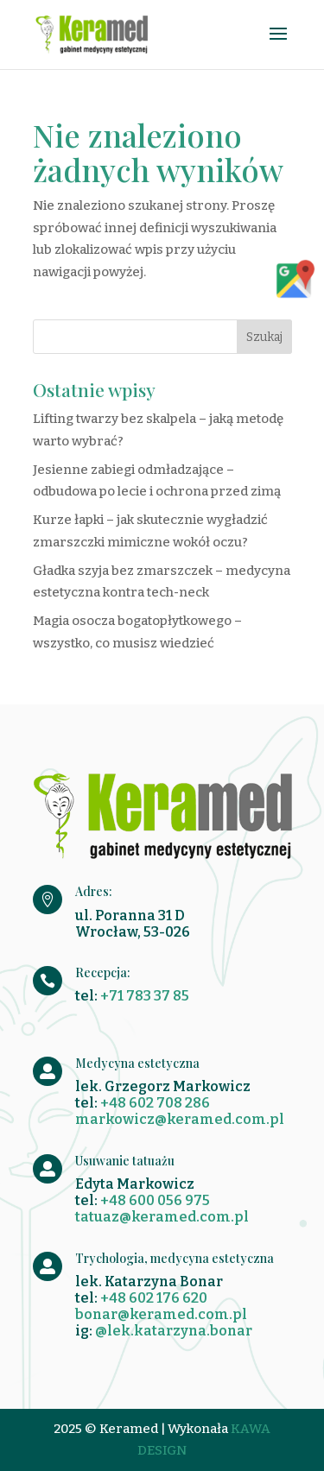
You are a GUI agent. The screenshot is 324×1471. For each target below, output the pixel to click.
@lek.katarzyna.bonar (173, 1331)
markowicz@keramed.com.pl (179, 1119)
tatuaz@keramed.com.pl (162, 1217)
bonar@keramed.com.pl (161, 1314)
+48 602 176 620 (153, 1298)
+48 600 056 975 (155, 1200)
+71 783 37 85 (144, 996)
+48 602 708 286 (155, 1103)
